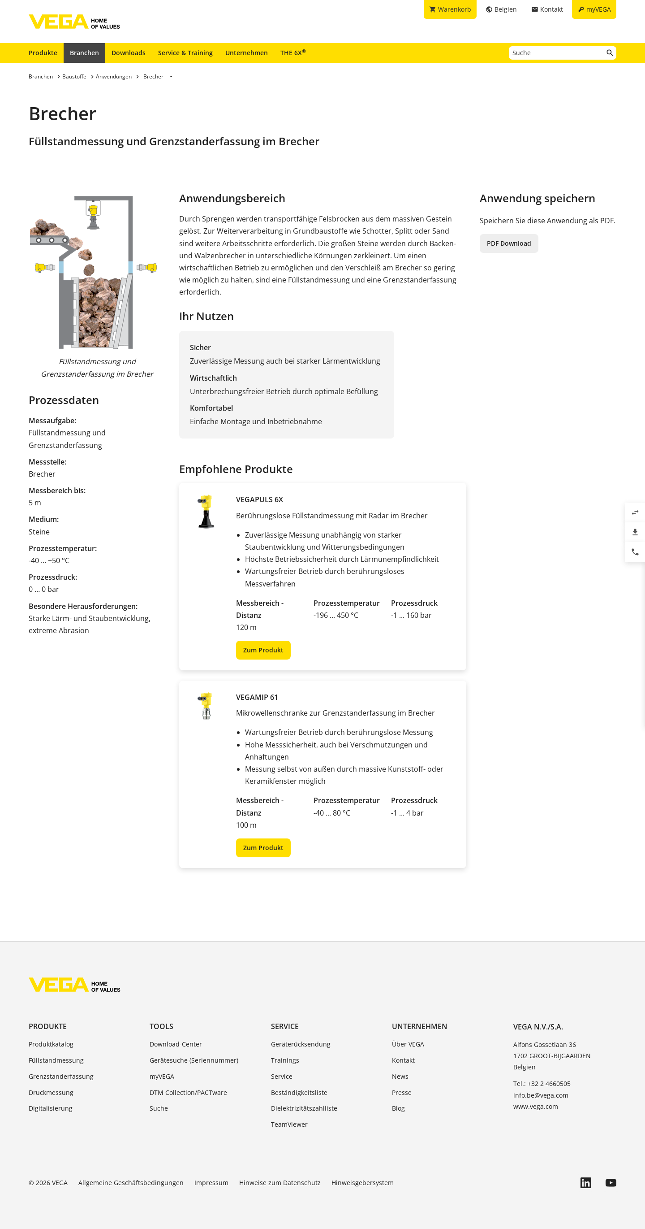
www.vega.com (535, 1106)
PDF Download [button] (509, 243)
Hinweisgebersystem (362, 1182)
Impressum (211, 1182)
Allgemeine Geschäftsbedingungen (131, 1182)
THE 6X (293, 52)
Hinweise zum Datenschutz (280, 1182)
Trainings (285, 1060)
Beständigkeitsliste (299, 1092)
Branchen (84, 52)
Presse (402, 1092)
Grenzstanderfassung (61, 1076)
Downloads (129, 52)
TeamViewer (289, 1124)
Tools (161, 1026)
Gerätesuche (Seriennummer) (194, 1060)
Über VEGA (408, 1044)
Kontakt (403, 1060)
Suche (159, 1108)
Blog (398, 1108)
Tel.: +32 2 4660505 (542, 1083)
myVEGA (162, 1076)
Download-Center (176, 1044)
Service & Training (185, 52)
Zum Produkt (263, 650)
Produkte (43, 52)
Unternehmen (246, 52)
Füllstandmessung (56, 1060)
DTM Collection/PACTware (188, 1092)
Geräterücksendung (301, 1044)
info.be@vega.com (540, 1095)
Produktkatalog (51, 1044)
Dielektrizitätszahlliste (304, 1108)
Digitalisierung (51, 1108)
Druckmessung (51, 1092)
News (400, 1076)
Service (285, 1026)
